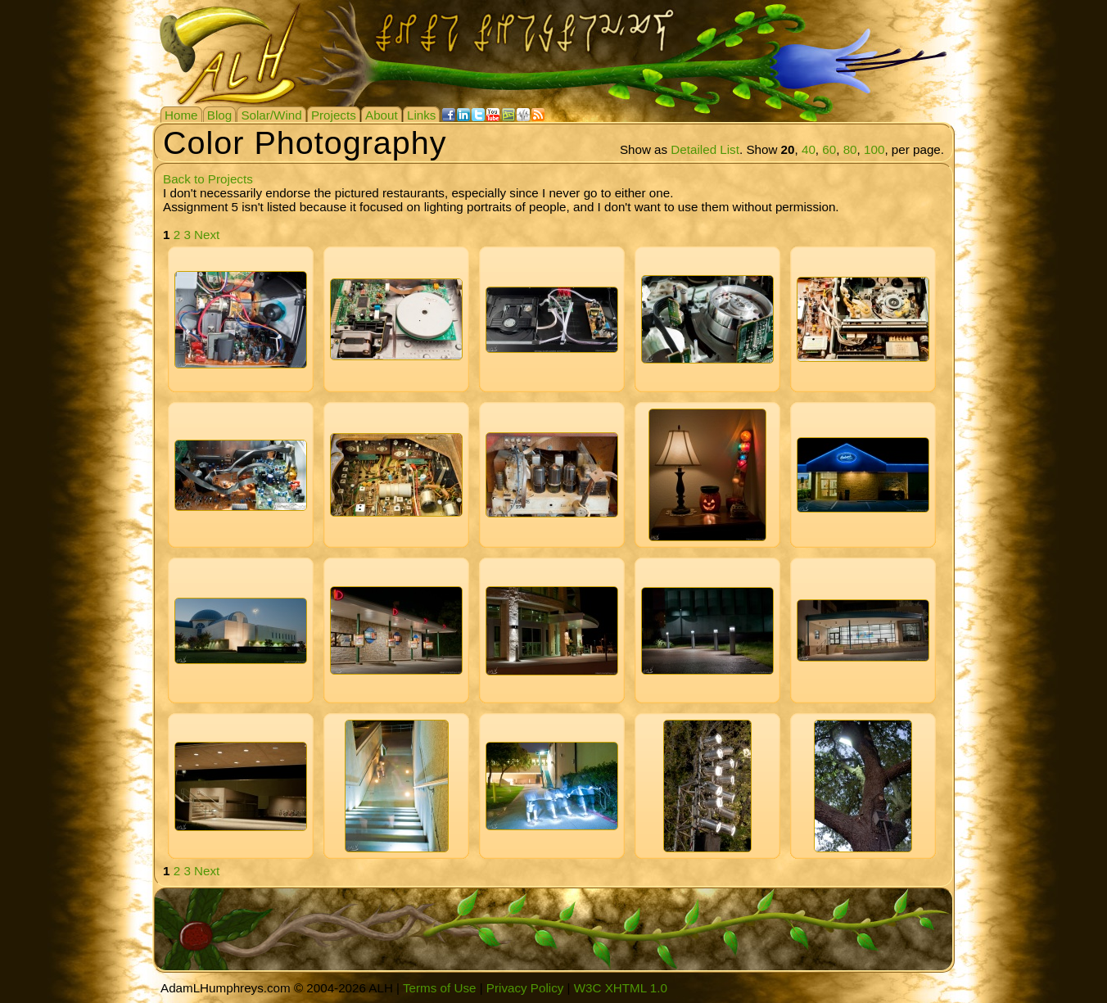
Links (421, 115)
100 (874, 149)
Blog (219, 115)
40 (809, 149)
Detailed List (705, 149)
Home (181, 115)
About (381, 115)
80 (850, 149)
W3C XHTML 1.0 (620, 988)
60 (829, 149)
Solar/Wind (271, 115)
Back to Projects (208, 179)
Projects (333, 115)
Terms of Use (439, 988)
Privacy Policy (525, 988)
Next (206, 235)
